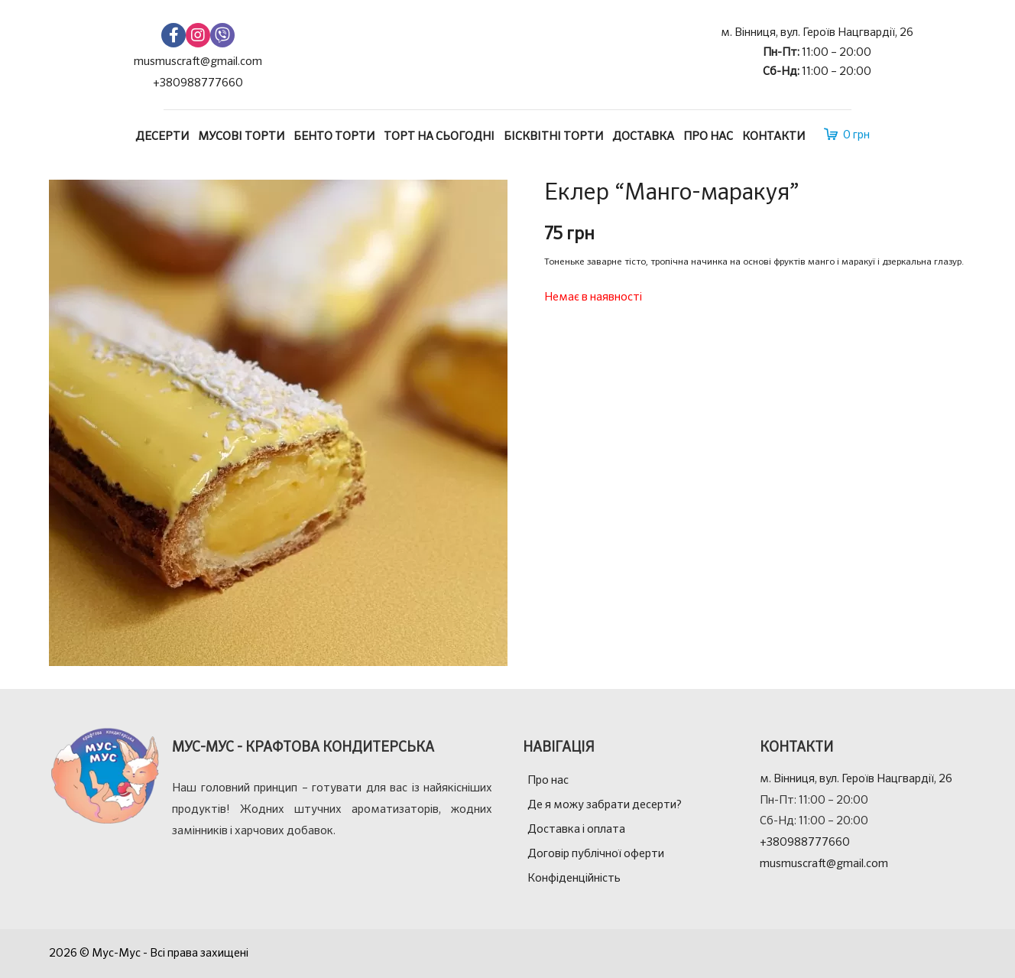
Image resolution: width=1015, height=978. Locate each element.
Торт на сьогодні (439, 136)
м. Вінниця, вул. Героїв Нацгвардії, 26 (817, 32)
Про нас (708, 136)
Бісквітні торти (553, 136)
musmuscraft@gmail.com (198, 61)
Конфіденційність (574, 878)
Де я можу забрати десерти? (604, 805)
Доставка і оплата (576, 829)
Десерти (162, 136)
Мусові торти (241, 136)
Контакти (773, 136)
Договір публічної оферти (595, 853)
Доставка (643, 136)
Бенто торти (334, 136)
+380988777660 (198, 83)
